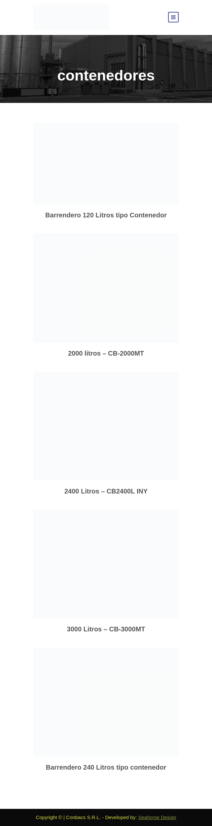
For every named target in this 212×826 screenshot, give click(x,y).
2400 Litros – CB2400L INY (106, 491)
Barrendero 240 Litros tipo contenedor (106, 767)
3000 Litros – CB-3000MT (106, 629)
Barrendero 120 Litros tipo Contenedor (106, 215)
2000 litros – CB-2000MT (106, 353)
